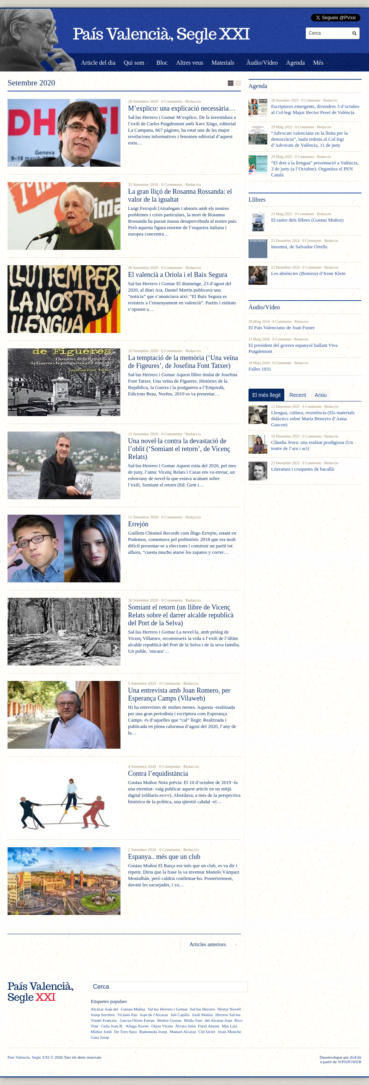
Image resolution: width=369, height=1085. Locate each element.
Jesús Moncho (229, 1031)
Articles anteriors (207, 944)
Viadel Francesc (104, 1020)
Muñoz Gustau (169, 1020)
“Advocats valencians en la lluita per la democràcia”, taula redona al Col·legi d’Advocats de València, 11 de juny (309, 139)
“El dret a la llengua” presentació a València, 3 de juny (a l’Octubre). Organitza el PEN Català (314, 169)
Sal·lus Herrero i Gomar (168, 1009)
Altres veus (189, 62)
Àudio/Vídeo (262, 62)
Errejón (138, 524)
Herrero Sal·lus (228, 1014)
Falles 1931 (260, 369)
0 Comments (171, 101)
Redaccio (193, 101)
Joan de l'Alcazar (154, 1014)
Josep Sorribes (103, 1014)
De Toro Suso (125, 1031)
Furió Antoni (209, 1026)
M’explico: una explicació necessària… (181, 108)
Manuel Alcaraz (183, 1031)
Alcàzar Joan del (104, 1009)
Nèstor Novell (229, 1009)
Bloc (162, 62)
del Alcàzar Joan (218, 1020)
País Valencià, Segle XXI (28, 1057)
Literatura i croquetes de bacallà (302, 469)
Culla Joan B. (112, 1026)
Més (318, 62)
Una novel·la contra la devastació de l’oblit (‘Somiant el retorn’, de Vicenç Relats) (179, 448)
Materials (223, 62)
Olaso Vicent (162, 1026)
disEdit (355, 1057)
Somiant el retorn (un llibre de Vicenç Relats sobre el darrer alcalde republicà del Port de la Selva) (180, 615)
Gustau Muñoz (133, 1009)
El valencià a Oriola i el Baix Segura (177, 274)
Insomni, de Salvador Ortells (299, 246)
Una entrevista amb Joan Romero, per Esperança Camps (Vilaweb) (179, 694)
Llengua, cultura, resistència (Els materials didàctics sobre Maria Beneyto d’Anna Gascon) (313, 418)
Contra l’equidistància (158, 773)
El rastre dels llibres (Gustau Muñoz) (307, 220)
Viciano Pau (127, 1014)
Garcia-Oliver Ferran (137, 1020)
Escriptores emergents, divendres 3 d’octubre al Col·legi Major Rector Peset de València (315, 109)
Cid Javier (206, 1031)
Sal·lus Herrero (202, 1009)
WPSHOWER (349, 1061)
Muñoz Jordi (101, 1031)
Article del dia (98, 62)
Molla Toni (193, 1020)
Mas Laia (229, 1026)
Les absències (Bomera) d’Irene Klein (308, 273)
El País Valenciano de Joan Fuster (282, 327)
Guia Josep (100, 1037)
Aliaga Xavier (137, 1026)
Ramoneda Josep (153, 1031)
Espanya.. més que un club (164, 856)
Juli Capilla (180, 1014)
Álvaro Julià (185, 1026)
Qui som (134, 62)
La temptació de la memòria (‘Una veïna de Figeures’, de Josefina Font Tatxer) (183, 361)
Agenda (295, 62)
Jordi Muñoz (202, 1014)
